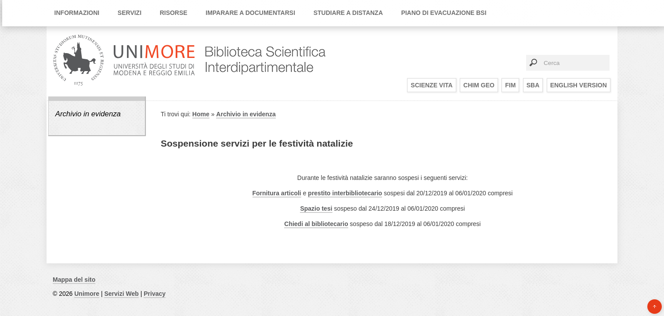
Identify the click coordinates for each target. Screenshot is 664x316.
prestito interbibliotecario (345, 193)
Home (200, 114)
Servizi (129, 12)
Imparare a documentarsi (250, 12)
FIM (510, 85)
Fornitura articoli (277, 193)
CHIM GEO (478, 85)
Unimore (86, 293)
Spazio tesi (316, 208)
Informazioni (77, 12)
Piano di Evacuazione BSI (443, 12)
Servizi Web (121, 293)
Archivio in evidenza (88, 114)
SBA (533, 85)
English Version (578, 85)
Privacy (155, 293)
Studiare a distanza (348, 12)
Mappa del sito (74, 279)
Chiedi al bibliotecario (316, 223)
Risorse (174, 12)
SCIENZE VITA (431, 85)
